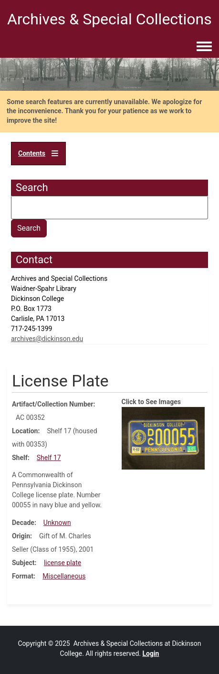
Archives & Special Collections (109, 19)
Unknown (57, 522)
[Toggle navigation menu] (204, 47)
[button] (163, 437)
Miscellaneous (63, 576)
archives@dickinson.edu (47, 338)
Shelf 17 (49, 457)
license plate (62, 563)
